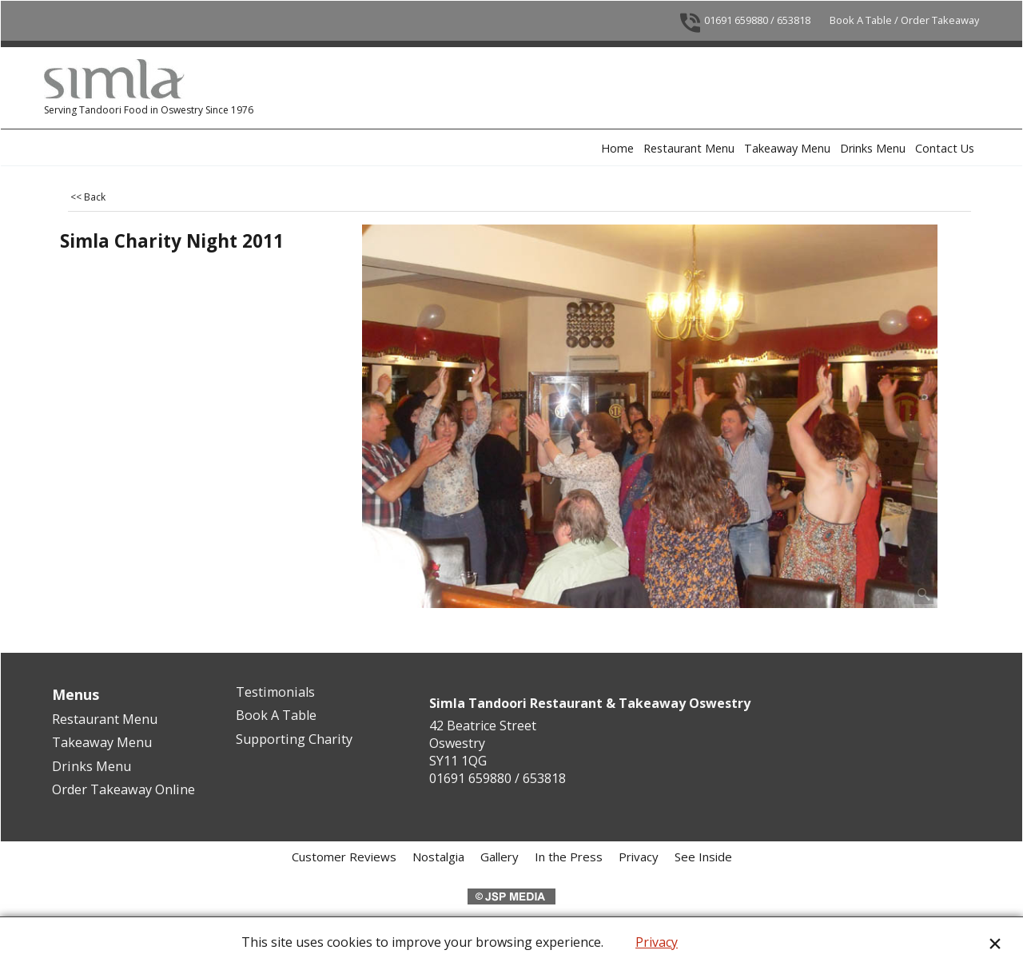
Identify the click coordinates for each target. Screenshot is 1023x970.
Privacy (656, 942)
